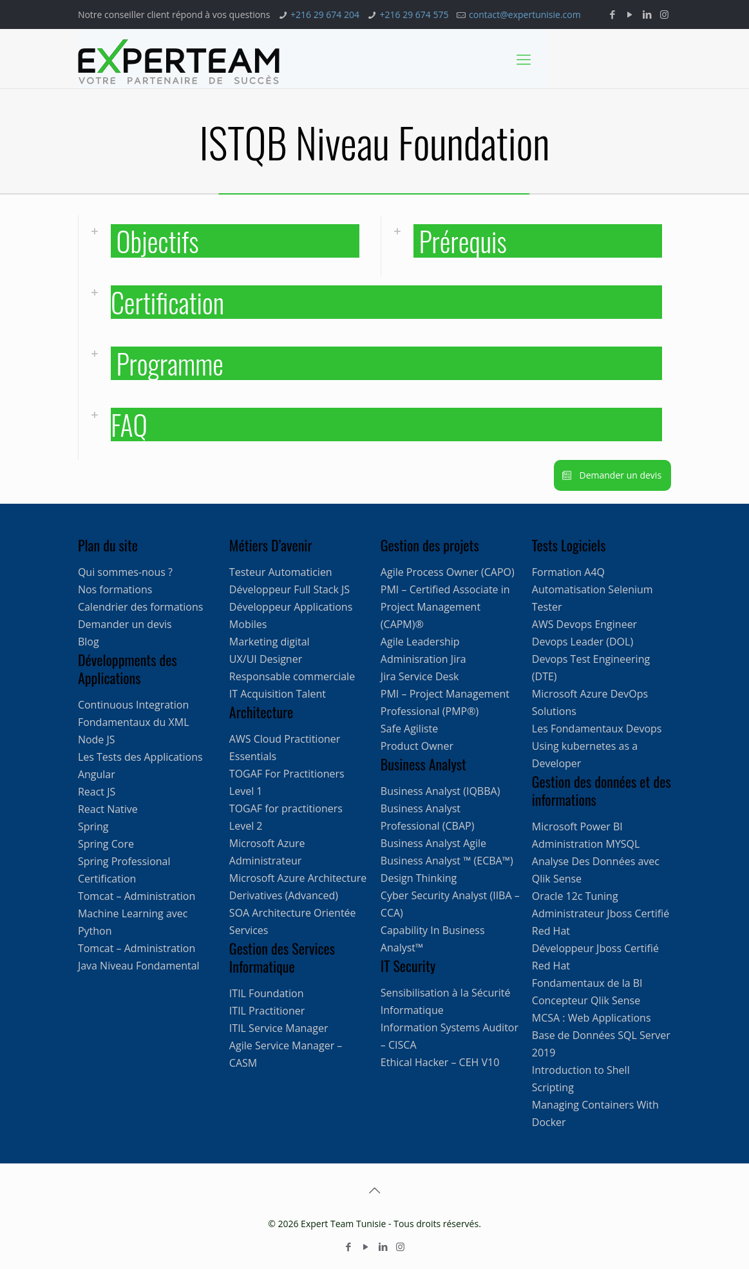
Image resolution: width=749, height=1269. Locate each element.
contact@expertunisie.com (525, 14)
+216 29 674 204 (324, 14)
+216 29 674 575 (414, 14)
